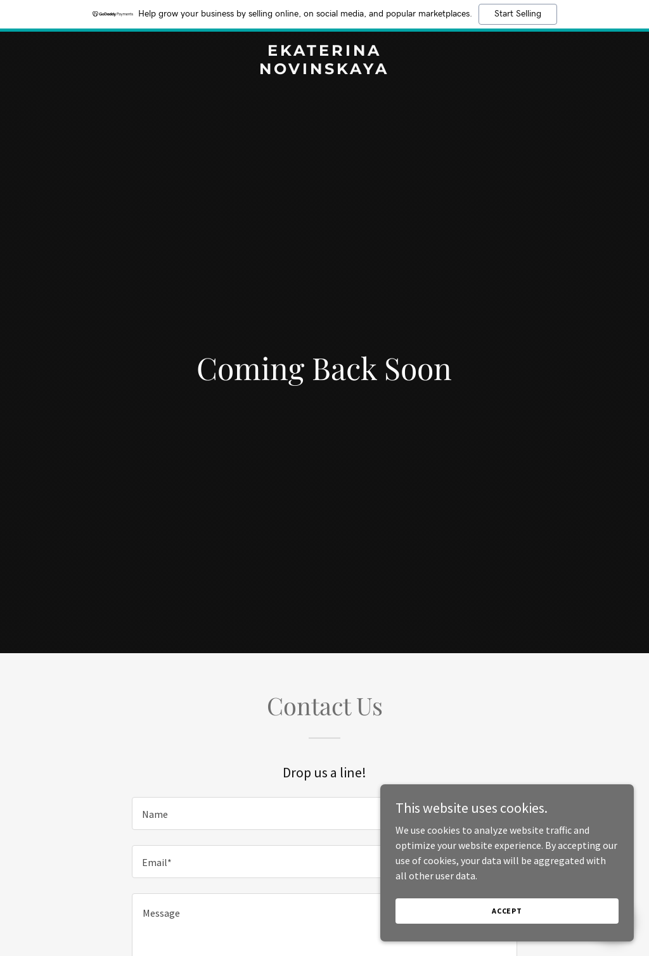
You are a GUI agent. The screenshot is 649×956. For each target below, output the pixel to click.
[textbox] (324, 813)
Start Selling (517, 14)
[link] (324, 70)
